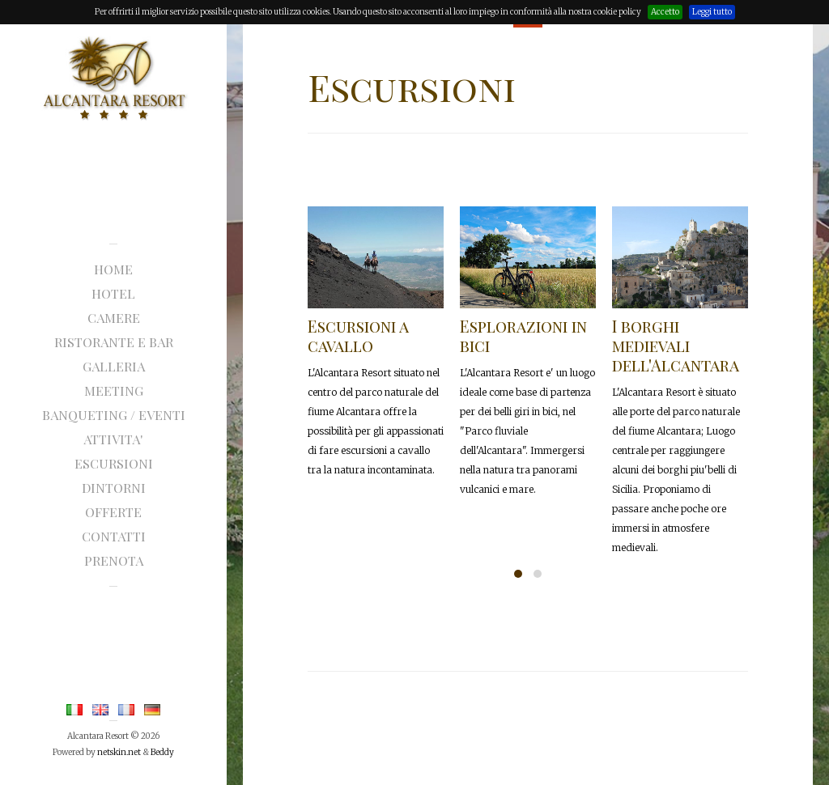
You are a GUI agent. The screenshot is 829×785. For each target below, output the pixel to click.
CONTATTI (114, 536)
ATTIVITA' (113, 439)
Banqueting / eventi (113, 414)
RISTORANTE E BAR (113, 341)
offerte (113, 511)
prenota (113, 560)
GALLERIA (114, 366)
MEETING (113, 390)
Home (113, 269)
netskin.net (119, 752)
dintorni (114, 487)
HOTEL (113, 293)
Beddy (162, 752)
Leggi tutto (712, 11)
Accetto (665, 11)
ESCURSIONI (113, 463)
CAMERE (113, 317)
